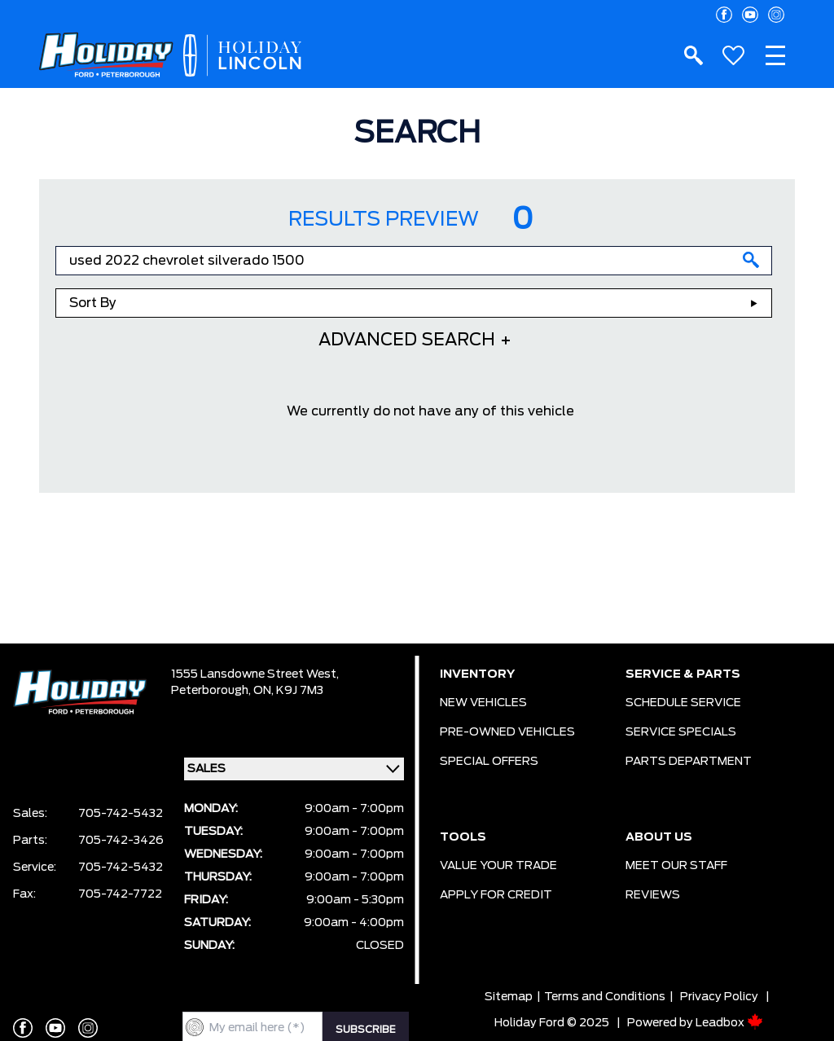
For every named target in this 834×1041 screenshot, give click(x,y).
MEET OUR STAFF (676, 866)
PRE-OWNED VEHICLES (507, 732)
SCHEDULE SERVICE (683, 703)
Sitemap (509, 997)
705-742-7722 (120, 894)
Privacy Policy (719, 997)
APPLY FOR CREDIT (496, 895)
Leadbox (729, 1023)
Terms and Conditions (604, 997)
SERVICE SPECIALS (681, 732)
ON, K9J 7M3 (288, 690)
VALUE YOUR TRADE (498, 866)
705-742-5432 (120, 813)
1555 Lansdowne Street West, (255, 674)
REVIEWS (653, 895)
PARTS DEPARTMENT (689, 761)
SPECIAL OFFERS (489, 761)
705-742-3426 (121, 840)
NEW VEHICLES (483, 703)
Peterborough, (212, 690)
